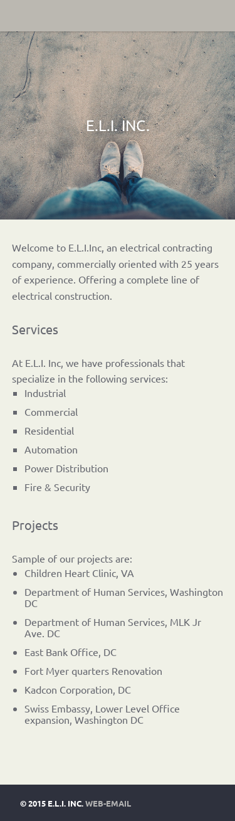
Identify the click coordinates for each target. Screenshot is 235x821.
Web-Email (108, 803)
